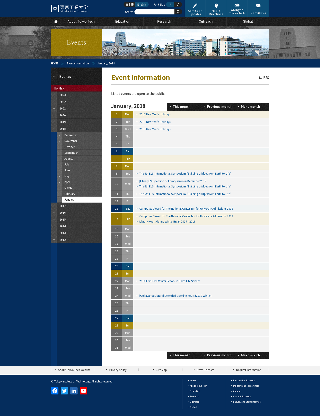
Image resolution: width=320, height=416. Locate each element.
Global (193, 407)
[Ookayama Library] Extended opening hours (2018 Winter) (175, 295)
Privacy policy (117, 370)
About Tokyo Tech (198, 385)
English (141, 4)
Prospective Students (244, 380)
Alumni (236, 391)
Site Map (161, 370)
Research (194, 396)
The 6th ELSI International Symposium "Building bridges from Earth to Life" (185, 173)
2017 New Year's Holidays (155, 114)
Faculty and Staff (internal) (247, 401)
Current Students (242, 396)
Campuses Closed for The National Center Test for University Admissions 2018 (186, 208)
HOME (54, 63)
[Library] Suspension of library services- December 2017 (173, 181)
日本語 (130, 4)
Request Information (248, 370)
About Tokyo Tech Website (74, 370)
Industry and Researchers (246, 385)
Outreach (195, 401)
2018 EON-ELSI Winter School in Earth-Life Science (170, 281)
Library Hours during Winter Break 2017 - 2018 (167, 221)
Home (193, 380)
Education (195, 391)
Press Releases (205, 370)
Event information (78, 63)
